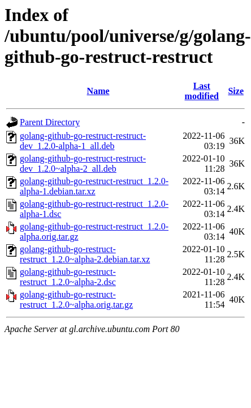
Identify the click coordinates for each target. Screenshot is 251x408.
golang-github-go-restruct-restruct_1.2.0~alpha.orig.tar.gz (76, 299)
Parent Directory (50, 122)
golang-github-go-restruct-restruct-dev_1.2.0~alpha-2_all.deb (83, 163)
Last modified (202, 91)
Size (236, 91)
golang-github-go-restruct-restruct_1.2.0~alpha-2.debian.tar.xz (85, 254)
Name (98, 91)
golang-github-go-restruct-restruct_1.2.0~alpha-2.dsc (68, 277)
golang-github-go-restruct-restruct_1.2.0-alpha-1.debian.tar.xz (94, 186)
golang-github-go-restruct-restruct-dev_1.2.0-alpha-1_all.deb (83, 141)
